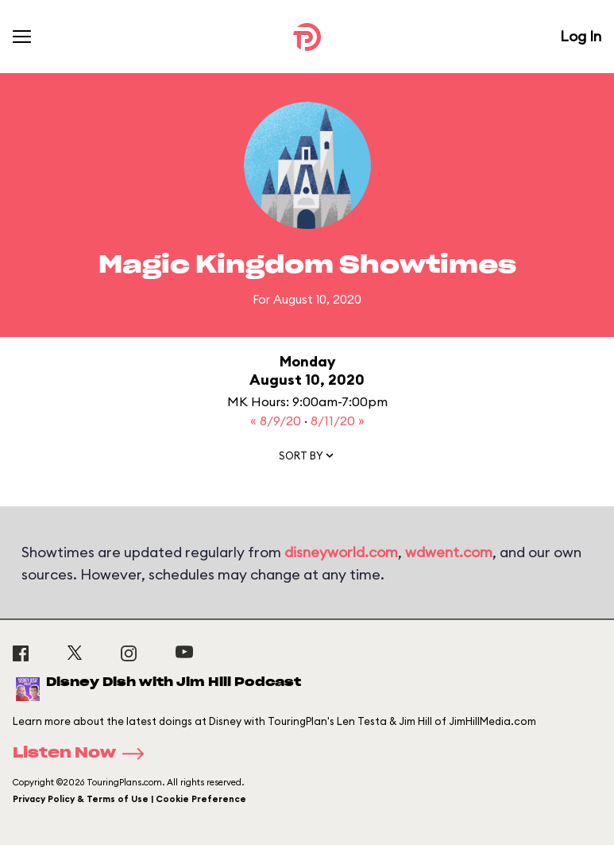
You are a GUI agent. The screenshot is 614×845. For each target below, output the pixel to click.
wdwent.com (448, 552)
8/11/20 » (338, 420)
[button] (307, 458)
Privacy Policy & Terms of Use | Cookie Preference (129, 798)
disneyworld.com (341, 552)
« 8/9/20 (277, 420)
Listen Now (83, 753)
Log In (580, 36)
